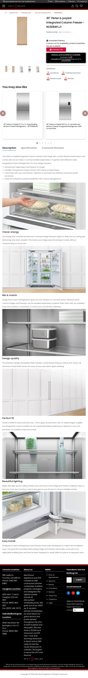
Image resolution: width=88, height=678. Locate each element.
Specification (29, 147)
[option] (22, 31)
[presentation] (3, 113)
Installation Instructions (73, 73)
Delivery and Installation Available (66, 55)
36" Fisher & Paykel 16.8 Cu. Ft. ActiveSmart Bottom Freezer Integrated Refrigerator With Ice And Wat (64, 126)
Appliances (14, 13)
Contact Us (57, 49)
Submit (79, 580)
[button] (37, 143)
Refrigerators (26, 13)
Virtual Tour (53, 596)
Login (50, 603)
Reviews (52, 592)
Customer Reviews (53, 147)
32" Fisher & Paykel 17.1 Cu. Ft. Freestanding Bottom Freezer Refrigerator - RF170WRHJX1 (21, 125)
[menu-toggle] (3, 6)
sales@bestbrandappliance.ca (64, 59)
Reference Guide (55, 78)
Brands (51, 584)
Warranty (71, 78)
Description (9, 147)
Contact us (53, 599)
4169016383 (66, 61)
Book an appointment (53, 576)
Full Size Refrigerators (43, 13)
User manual (54, 73)
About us (52, 581)
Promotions (53, 588)
